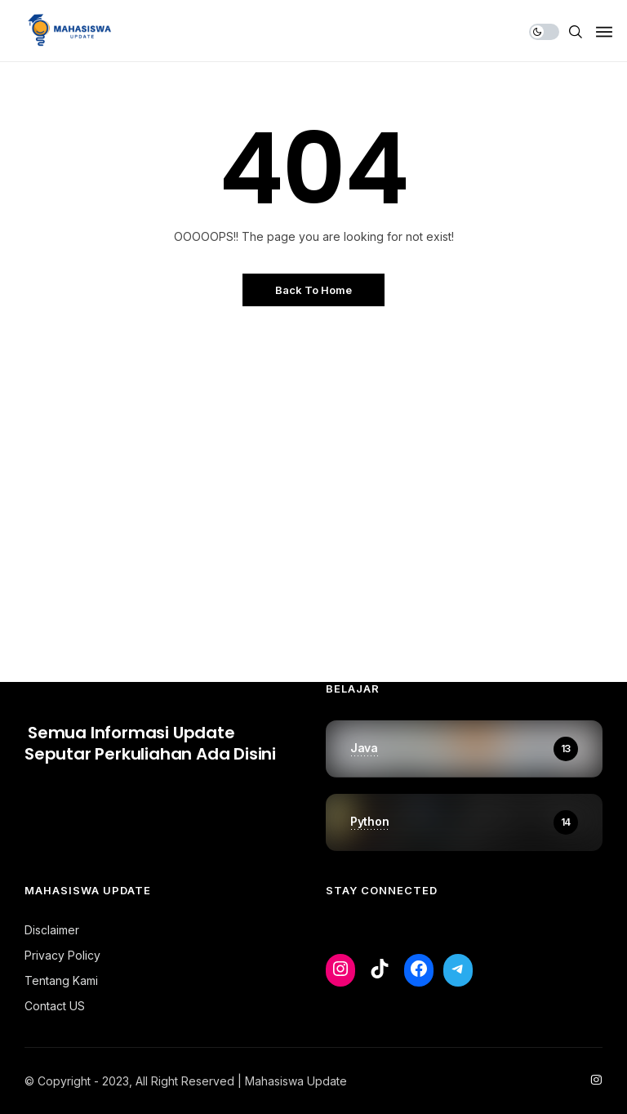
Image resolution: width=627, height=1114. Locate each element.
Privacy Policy (62, 955)
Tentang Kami (61, 980)
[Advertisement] (313, 498)
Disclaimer (51, 930)
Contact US (54, 1006)
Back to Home (313, 289)
